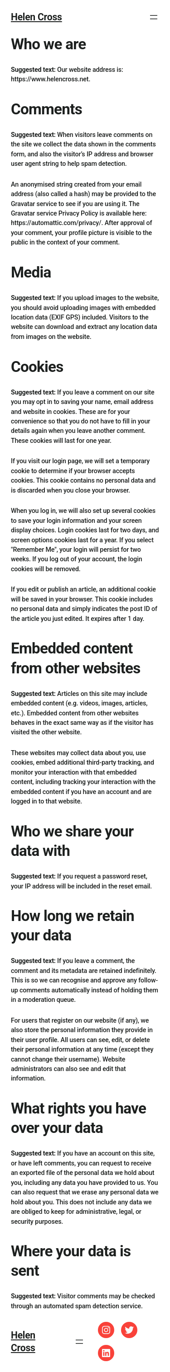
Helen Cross (36, 17)
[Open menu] (153, 17)
